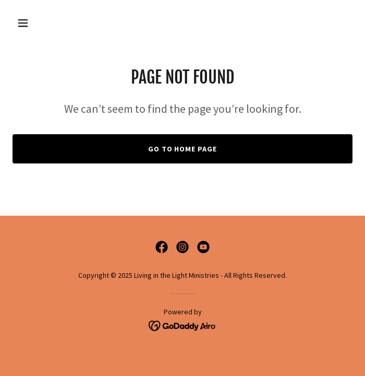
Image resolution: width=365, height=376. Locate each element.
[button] (38, 23)
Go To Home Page (182, 149)
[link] (161, 247)
